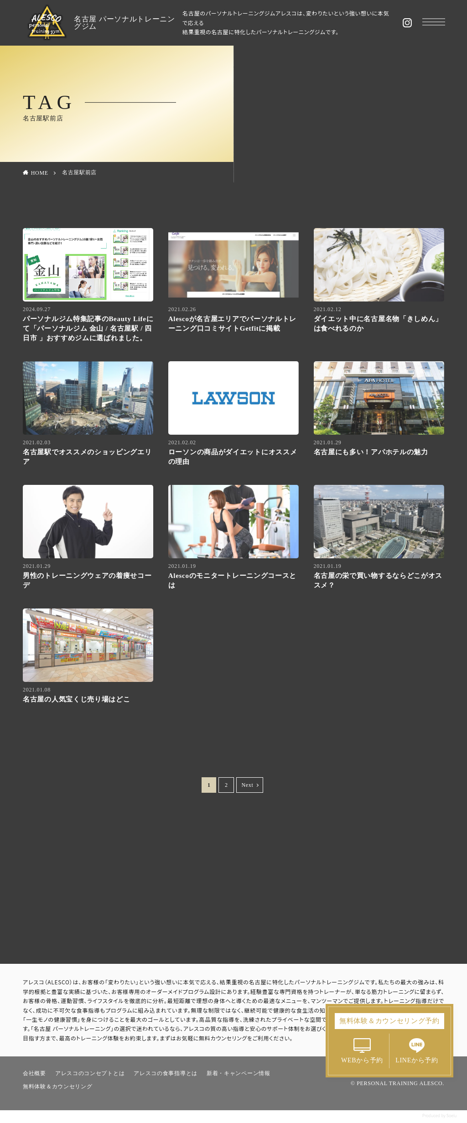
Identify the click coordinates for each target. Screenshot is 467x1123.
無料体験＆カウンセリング (57, 1086)
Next (247, 785)
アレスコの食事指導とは (165, 1073)
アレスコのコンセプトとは (90, 1073)
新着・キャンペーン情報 (238, 1073)
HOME (39, 173)
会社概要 (34, 1073)
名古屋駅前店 (79, 172)
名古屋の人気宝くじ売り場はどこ (76, 699)
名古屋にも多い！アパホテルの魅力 (375, 452)
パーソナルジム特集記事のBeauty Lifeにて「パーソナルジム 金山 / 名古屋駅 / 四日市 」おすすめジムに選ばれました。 (88, 328)
